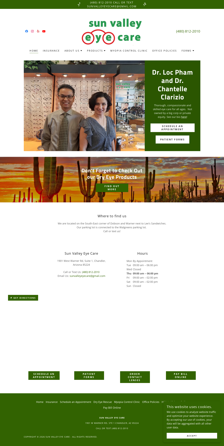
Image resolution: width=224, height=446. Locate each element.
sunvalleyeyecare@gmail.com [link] (87, 276)
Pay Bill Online (181, 375)
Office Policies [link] (164, 50)
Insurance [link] (51, 50)
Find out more (111, 188)
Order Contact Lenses (135, 377)
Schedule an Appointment (172, 128)
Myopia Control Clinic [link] (129, 50)
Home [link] (34, 50)
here (184, 117)
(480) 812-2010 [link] (188, 31)
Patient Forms (172, 139)
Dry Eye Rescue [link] (102, 402)
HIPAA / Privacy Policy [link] (175, 402)
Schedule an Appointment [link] (75, 402)
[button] (73, 50)
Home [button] (39, 402)
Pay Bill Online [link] (112, 407)
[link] (27, 31)
